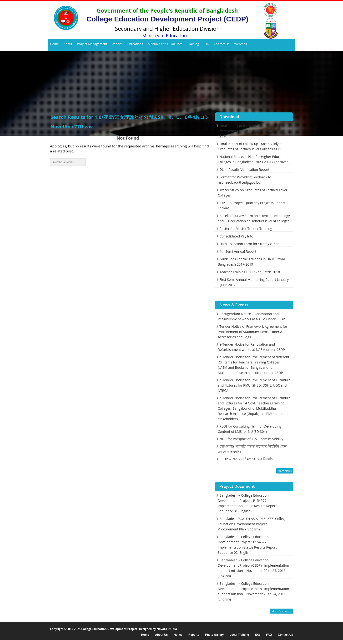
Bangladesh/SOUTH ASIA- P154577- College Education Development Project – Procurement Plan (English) (252, 523)
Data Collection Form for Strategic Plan (249, 244)
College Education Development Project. (109, 629)
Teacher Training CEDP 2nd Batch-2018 (249, 272)
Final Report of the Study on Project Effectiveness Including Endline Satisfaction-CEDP (251, 130)
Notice (178, 634)
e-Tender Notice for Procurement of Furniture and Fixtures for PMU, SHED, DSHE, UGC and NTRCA (254, 385)
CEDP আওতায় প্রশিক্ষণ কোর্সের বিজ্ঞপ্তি (246, 459)
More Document (282, 611)
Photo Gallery (214, 634)
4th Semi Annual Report (237, 251)
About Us (161, 634)
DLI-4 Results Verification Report (244, 169)
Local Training (239, 634)
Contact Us (222, 44)
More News (285, 471)
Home (54, 44)
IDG (206, 44)
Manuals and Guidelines (165, 44)
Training (193, 44)
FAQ (269, 634)
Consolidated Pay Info (236, 236)
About (68, 44)
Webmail (240, 44)
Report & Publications (127, 44)
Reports (193, 634)
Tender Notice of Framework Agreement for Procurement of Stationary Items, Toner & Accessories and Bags (252, 331)
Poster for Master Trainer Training (245, 228)
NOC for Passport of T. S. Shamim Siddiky (251, 439)
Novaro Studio (166, 629)
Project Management (92, 44)
